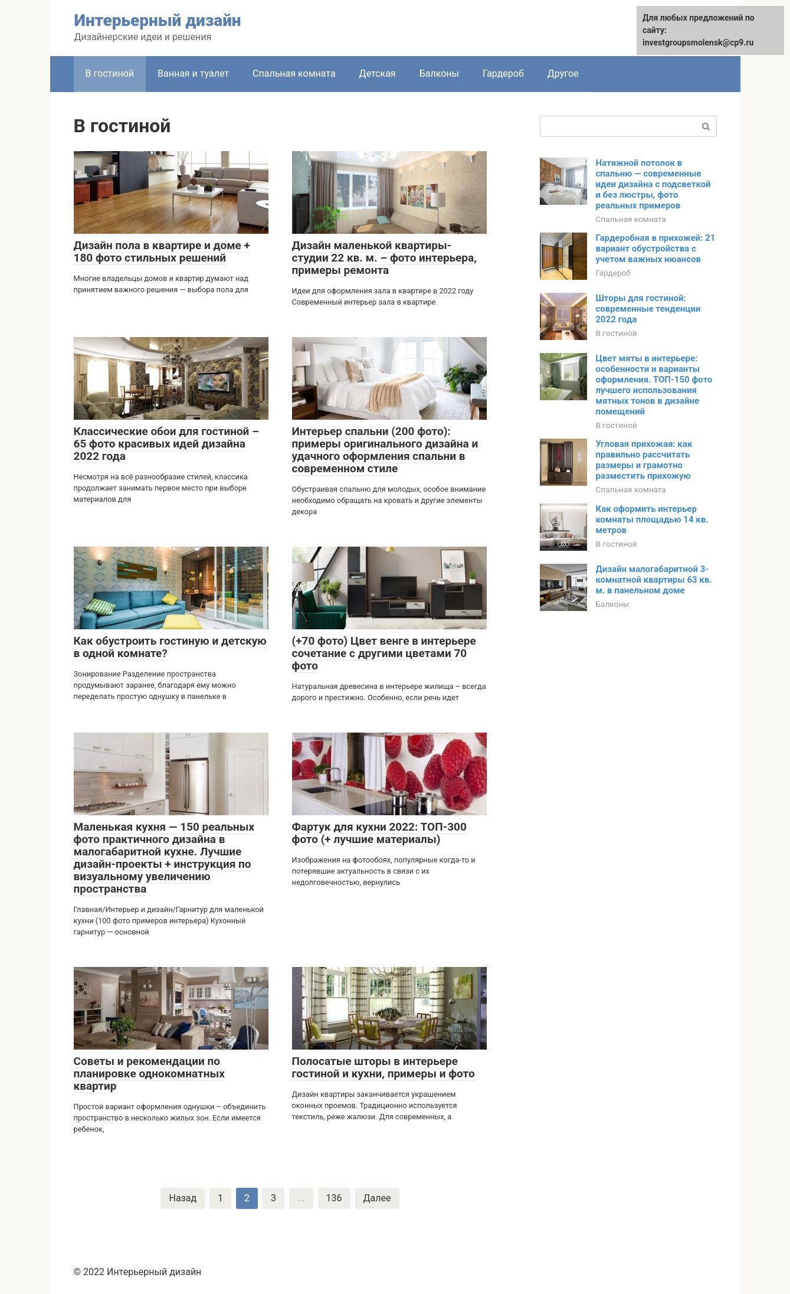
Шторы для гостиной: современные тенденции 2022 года (648, 309)
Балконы (439, 73)
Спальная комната (294, 73)
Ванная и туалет (193, 73)
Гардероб (503, 73)
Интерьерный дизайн (157, 20)
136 (334, 1198)
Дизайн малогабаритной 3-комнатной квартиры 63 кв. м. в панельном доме (654, 580)
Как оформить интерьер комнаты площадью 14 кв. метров (652, 519)
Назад (182, 1198)
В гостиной (110, 73)
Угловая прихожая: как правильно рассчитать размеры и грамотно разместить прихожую (644, 460)
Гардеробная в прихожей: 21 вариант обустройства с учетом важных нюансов (656, 248)
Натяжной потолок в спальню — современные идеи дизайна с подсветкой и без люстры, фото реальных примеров (653, 184)
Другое (563, 73)
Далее (377, 1198)
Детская (377, 73)
